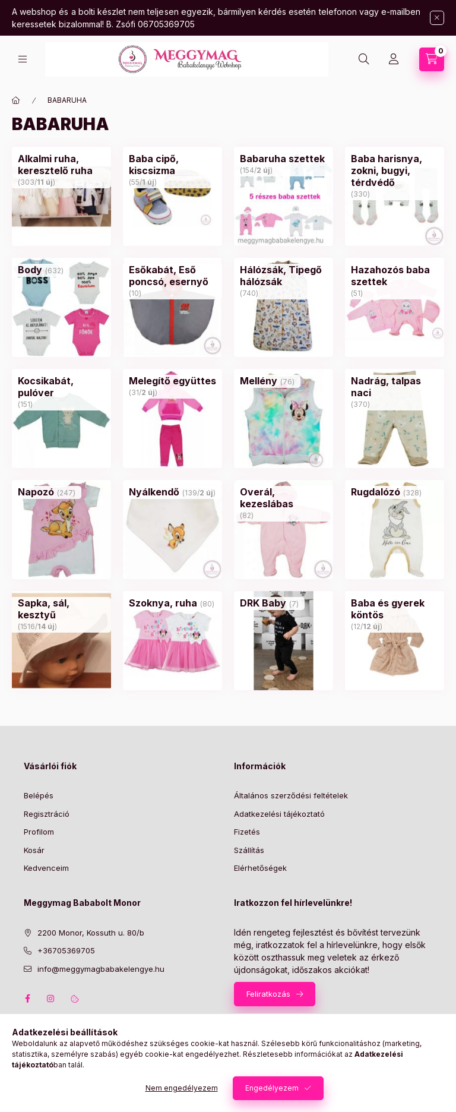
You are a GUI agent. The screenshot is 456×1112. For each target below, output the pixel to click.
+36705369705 (66, 950)
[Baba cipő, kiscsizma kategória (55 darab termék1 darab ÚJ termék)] (172, 164)
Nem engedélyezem (181, 1087)
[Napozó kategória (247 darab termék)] (36, 492)
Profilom (39, 831)
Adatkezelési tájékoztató (279, 814)
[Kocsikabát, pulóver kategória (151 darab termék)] (61, 387)
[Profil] (394, 59)
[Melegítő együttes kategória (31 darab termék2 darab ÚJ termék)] (172, 381)
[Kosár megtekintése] (431, 59)
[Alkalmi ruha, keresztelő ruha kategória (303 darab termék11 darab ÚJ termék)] (61, 164)
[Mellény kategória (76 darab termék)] (258, 381)
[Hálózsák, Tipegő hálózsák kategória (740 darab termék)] (283, 276)
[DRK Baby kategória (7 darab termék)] (263, 603)
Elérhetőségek (260, 868)
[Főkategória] (16, 100)
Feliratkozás (268, 994)
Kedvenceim (46, 868)
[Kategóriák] (22, 59)
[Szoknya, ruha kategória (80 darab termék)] (163, 603)
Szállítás (249, 850)
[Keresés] (364, 59)
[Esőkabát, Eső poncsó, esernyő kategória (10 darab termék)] (172, 276)
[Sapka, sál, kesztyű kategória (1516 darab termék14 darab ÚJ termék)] (61, 609)
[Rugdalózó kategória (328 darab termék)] (375, 492)
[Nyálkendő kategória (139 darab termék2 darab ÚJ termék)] (154, 492)
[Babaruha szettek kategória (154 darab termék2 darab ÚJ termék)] (282, 159)
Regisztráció (46, 814)
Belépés (38, 795)
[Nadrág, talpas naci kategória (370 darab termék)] (394, 387)
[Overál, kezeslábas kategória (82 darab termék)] (283, 498)
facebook (27, 998)
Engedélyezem (272, 1087)
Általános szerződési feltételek (291, 795)
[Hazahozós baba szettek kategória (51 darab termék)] (394, 276)
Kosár (34, 850)
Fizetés (247, 831)
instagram (51, 998)
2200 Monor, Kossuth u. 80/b (90, 932)
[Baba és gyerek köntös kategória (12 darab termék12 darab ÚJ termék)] (394, 609)
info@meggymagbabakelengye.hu (100, 969)
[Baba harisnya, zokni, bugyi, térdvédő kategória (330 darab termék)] (394, 170)
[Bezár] (437, 18)
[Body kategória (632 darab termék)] (30, 270)
